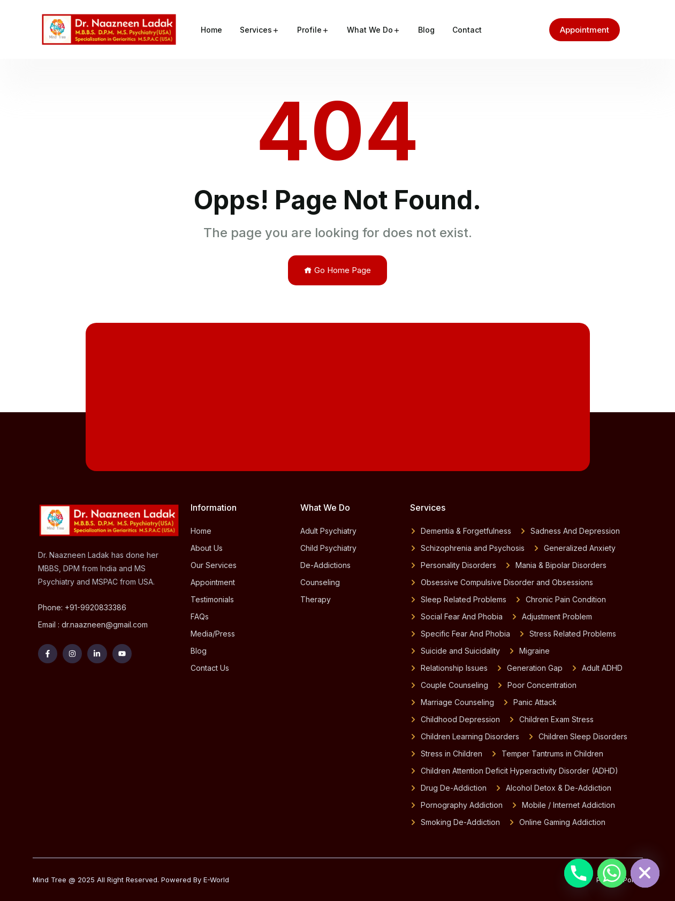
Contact (467, 29)
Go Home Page (337, 270)
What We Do (370, 29)
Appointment (584, 30)
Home (211, 29)
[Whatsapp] (611, 873)
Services (256, 29)
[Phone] (578, 873)
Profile (309, 29)
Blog (426, 29)
